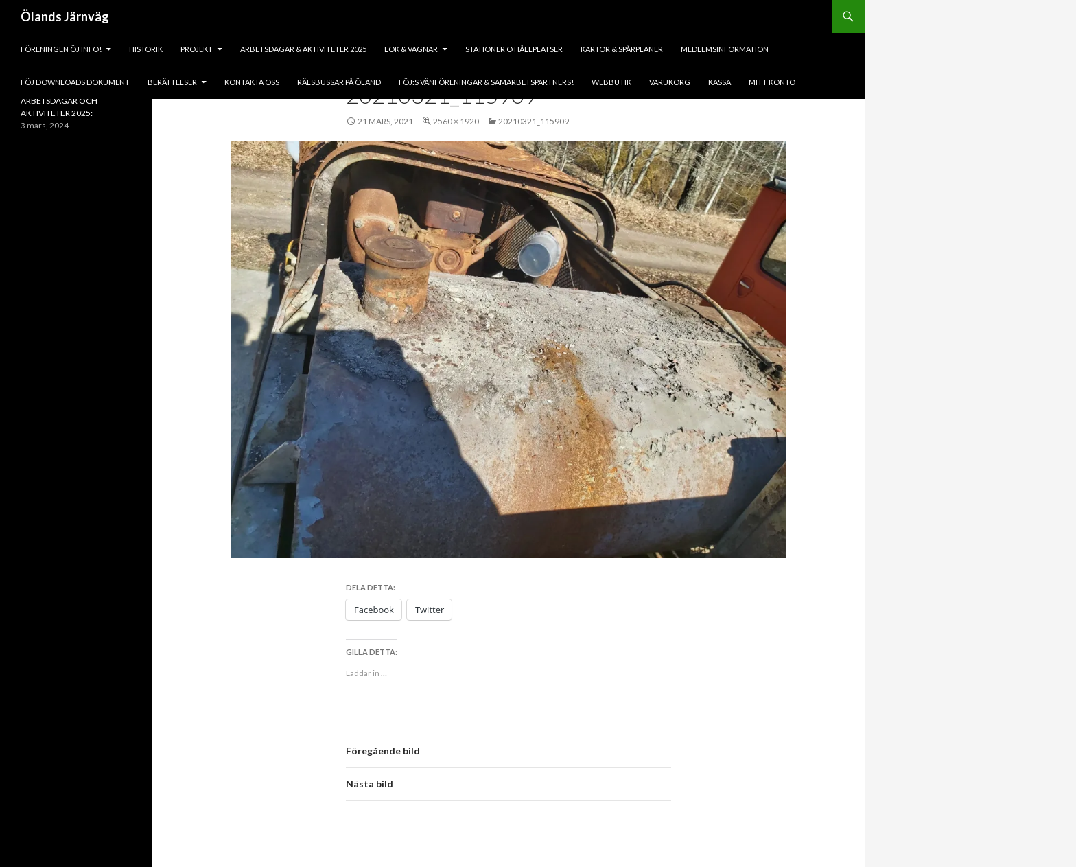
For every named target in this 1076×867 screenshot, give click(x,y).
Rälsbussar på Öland (339, 82)
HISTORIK (146, 49)
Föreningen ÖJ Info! (61, 49)
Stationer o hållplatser (514, 49)
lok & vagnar (411, 49)
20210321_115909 (533, 121)
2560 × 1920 (456, 121)
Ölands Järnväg (65, 16)
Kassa (719, 82)
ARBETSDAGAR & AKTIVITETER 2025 (303, 49)
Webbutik (611, 82)
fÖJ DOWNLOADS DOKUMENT (75, 82)
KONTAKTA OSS (251, 82)
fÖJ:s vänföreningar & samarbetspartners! (486, 82)
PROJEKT (196, 49)
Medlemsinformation (725, 49)
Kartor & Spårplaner (622, 49)
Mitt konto (772, 82)
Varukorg (669, 82)
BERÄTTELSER (172, 82)
